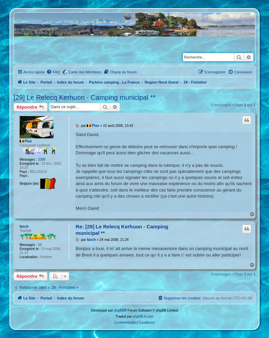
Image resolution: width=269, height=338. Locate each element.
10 (40, 245)
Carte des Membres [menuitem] (84, 72)
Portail (46, 82)
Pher (28, 141)
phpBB (119, 310)
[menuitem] (53, 72)
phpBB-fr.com (143, 316)
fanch (24, 226)
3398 (41, 159)
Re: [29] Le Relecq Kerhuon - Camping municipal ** (122, 230)
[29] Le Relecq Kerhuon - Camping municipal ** (85, 97)
